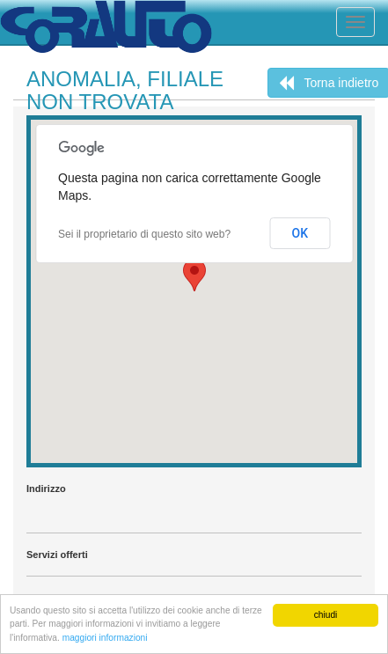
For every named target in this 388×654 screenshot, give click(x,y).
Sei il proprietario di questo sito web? (144, 234)
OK (300, 233)
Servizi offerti (57, 554)
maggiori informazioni (105, 638)
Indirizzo (46, 488)
